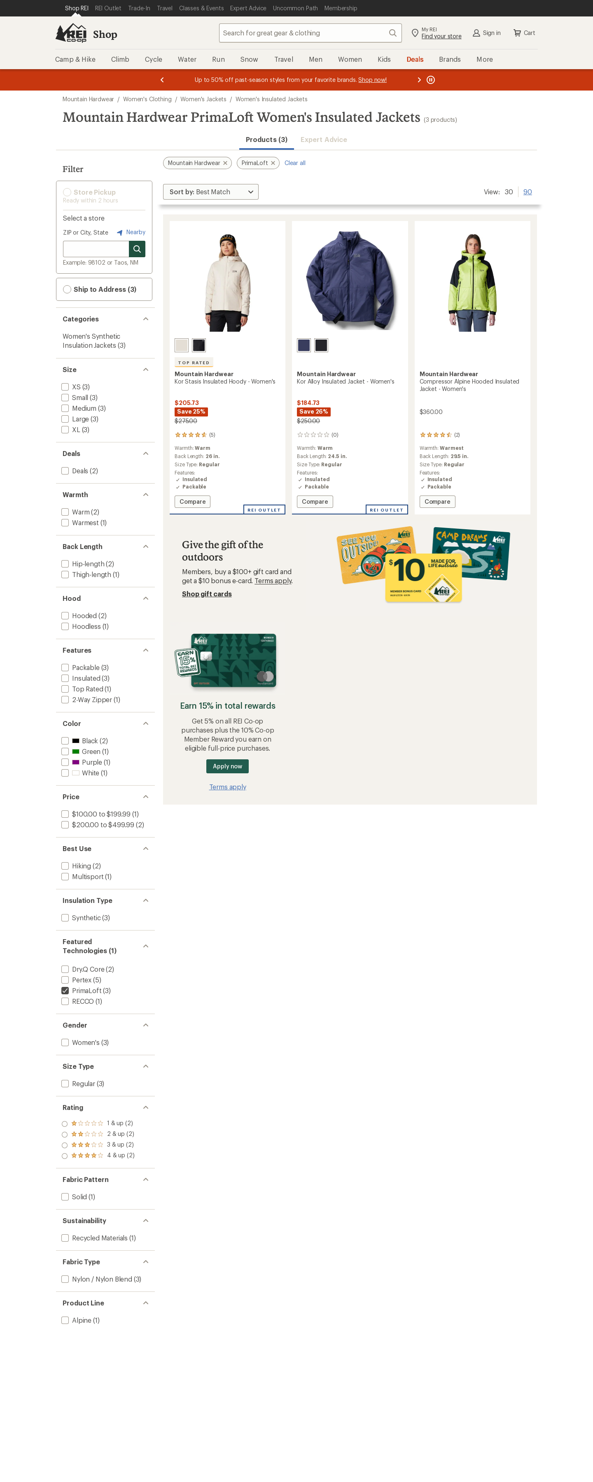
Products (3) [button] (266, 139)
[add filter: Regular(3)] (77, 1083)
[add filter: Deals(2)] (74, 471)
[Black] (199, 345)
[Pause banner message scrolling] (430, 79)
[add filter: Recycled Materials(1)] (94, 1238)
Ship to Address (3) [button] (99, 289)
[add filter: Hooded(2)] (78, 615)
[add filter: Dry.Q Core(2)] (82, 969)
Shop (105, 34)
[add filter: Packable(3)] (80, 667)
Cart (523, 33)
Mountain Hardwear (88, 98)
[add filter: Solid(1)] (73, 1196)
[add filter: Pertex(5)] (75, 980)
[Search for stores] (137, 249)
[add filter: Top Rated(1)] (81, 689)
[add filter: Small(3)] (74, 397)
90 (527, 190)
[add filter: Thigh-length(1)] (85, 574)
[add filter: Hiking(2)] (75, 866)
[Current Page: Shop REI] (77, 8)
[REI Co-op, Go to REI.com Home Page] (70, 33)
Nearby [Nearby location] (130, 232)
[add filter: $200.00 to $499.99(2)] (97, 824)
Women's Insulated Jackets (272, 98)
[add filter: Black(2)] (79, 740)
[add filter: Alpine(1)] (75, 1320)
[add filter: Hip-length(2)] (82, 564)
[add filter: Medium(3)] (78, 408)
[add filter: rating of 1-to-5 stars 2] (98, 1156)
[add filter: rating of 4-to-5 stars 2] (98, 1124)
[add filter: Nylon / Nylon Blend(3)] (96, 1279)
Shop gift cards (207, 594)
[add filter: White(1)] (79, 773)
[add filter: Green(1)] (80, 751)
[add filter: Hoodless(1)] (80, 626)
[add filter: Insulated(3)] (80, 678)
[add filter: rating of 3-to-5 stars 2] (98, 1134)
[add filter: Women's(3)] (80, 1042)
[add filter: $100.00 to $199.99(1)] (95, 814)
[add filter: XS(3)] (70, 387)
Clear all (295, 162)
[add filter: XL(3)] (70, 429)
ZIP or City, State (85, 232)
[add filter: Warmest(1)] (79, 522)
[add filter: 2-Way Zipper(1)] (86, 699)
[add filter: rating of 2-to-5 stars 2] (98, 1145)
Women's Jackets (203, 98)
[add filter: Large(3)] (74, 419)
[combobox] (310, 32)
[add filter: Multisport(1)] (81, 876)
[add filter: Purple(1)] (81, 762)
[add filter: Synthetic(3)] (80, 917)
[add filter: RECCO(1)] (77, 1001)
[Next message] (419, 79)
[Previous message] (162, 79)
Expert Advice (324, 139)
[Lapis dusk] (304, 345)
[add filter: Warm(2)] (74, 512)
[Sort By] (211, 192)
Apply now (227, 766)
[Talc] (182, 345)
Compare (192, 503)
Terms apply (272, 580)
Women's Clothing (147, 98)
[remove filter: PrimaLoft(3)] (81, 990)
